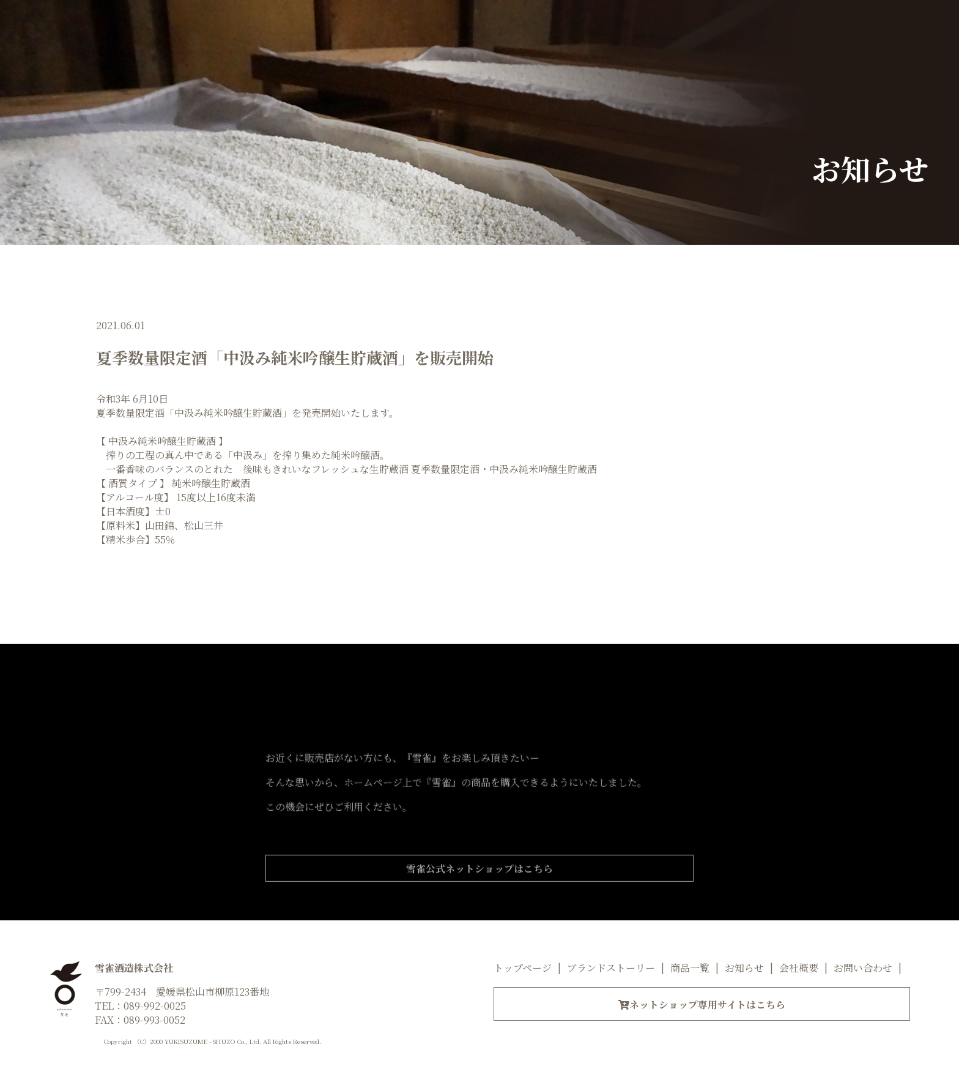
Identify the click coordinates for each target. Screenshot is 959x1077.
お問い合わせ (863, 968)
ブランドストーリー (611, 968)
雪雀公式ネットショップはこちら (479, 891)
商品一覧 (689, 968)
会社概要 (798, 968)
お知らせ (744, 968)
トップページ (523, 968)
